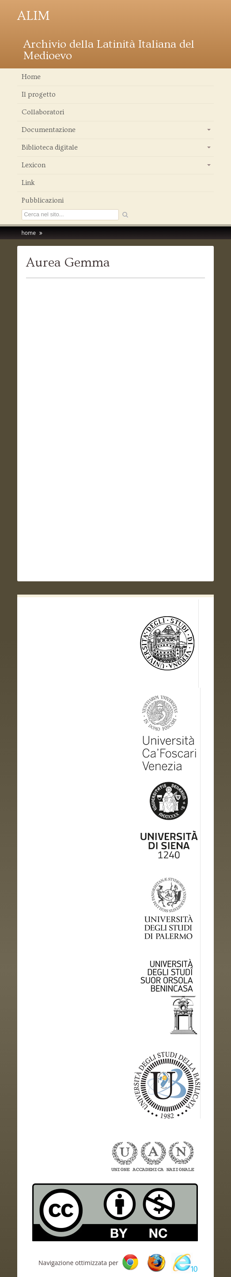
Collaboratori (43, 112)
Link (28, 183)
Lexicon (117, 167)
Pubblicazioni (43, 200)
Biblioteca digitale (117, 149)
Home (31, 77)
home (28, 233)
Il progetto (39, 94)
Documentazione (117, 132)
